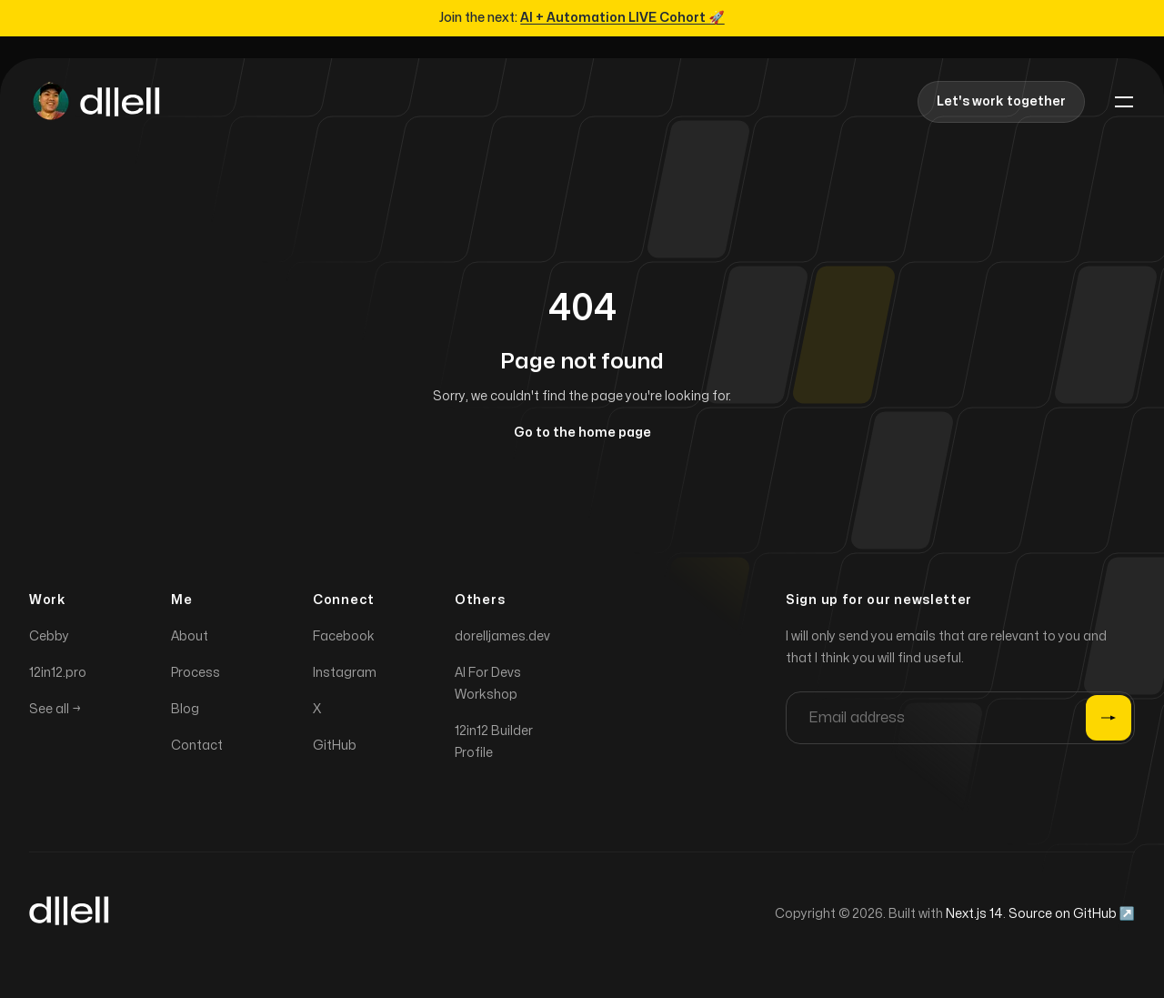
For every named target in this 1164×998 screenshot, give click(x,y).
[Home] (94, 102)
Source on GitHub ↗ (1071, 917)
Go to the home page (582, 433)
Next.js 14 (974, 917)
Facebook (344, 640)
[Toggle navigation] (1124, 102)
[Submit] (1108, 721)
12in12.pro (57, 676)
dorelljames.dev (502, 640)
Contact (197, 749)
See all (55, 713)
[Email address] (960, 721)
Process (195, 676)
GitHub (334, 749)
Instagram (344, 676)
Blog (185, 713)
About (189, 640)
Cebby (49, 640)
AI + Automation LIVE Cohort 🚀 (622, 18)
